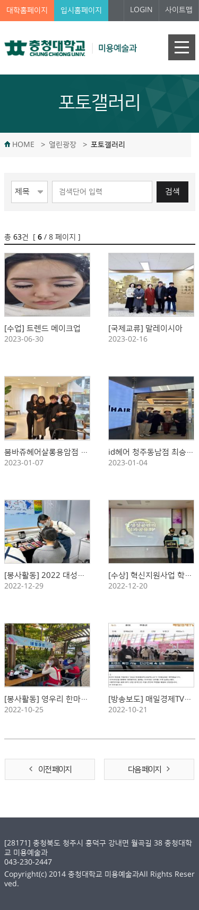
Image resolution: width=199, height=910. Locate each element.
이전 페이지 (54, 769)
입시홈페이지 (81, 10)
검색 (172, 191)
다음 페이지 (144, 769)
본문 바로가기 (0, 0)
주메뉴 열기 (181, 47)
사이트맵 (179, 10)
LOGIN (141, 10)
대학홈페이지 (27, 10)
